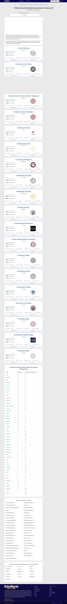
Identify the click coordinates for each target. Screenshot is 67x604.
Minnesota (8, 421)
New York (8, 423)
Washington (8, 480)
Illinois (7, 374)
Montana (7, 470)
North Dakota (8, 457)
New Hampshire (9, 452)
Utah (7, 472)
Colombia (51, 590)
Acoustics (30, 4)
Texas (7, 462)
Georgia (7, 413)
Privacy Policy (60, 603)
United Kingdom (52, 592)
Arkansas (7, 403)
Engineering (24, 4)
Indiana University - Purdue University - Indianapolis (23, 96)
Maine (7, 459)
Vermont (7, 441)
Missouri (7, 387)
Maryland (7, 415)
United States (41, 4)
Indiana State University (23, 175)
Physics (20, 4)
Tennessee (8, 382)
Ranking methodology (9, 600)
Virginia (7, 395)
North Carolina (8, 397)
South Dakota (8, 446)
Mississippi (8, 418)
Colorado (7, 464)
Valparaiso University (23, 143)
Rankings (33, 59)
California (8, 485)
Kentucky (7, 377)
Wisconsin (8, 390)
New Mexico (8, 467)
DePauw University (23, 271)
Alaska (7, 490)
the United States (11, 52)
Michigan (7, 385)
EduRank (38, 9)
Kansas (7, 428)
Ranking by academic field (23, 12)
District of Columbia (9, 405)
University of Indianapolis (23, 159)
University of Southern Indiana (23, 335)
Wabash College (23, 319)
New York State (37, 589)
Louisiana (7, 431)
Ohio (7, 379)
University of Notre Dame (23, 64)
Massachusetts (8, 444)
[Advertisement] (13, 26)
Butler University (23, 207)
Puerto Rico (8, 488)
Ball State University (23, 128)
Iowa (7, 392)
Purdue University (23, 48)
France (50, 594)
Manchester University (23, 191)
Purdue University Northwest (23, 223)
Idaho (7, 477)
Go (40, 14)
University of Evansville (23, 303)
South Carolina (8, 410)
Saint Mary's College (23, 287)
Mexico (50, 589)
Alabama (7, 408)
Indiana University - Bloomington (24, 112)
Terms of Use (54, 603)
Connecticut (8, 436)
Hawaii (7, 493)
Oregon (7, 483)
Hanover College (23, 255)
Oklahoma (8, 434)
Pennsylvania (8, 400)
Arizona (7, 475)
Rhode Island (8, 449)
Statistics (14, 59)
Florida (7, 454)
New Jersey (8, 426)
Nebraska (8, 439)
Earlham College (23, 351)
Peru (50, 596)
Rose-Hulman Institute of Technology (23, 239)
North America (35, 4)
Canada (50, 587)
